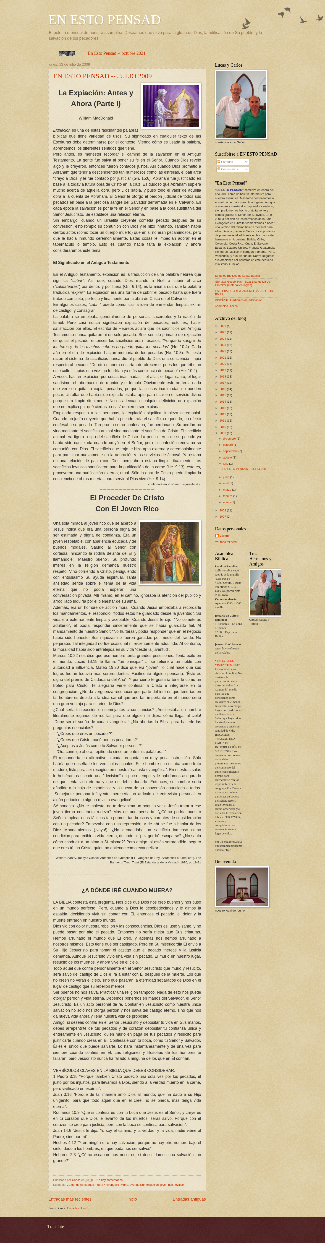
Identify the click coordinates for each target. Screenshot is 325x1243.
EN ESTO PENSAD (104, 19)
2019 (223, 370)
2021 (223, 357)
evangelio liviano (117, 1184)
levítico (179, 1184)
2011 (223, 420)
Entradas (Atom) (78, 1208)
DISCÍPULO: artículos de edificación (238, 300)
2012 (223, 414)
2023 (223, 345)
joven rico (166, 1184)
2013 (223, 408)
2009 (223, 433)
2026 (223, 326)
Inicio (132, 1199)
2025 (223, 332)
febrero (228, 496)
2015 (223, 395)
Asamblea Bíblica (226, 306)
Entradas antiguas (189, 1199)
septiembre (230, 451)
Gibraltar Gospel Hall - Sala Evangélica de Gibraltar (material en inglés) (242, 283)
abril (226, 483)
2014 (223, 401)
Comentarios (228, 169)
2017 (223, 382)
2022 (223, 351)
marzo (227, 489)
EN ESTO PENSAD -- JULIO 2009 (102, 76)
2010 (223, 427)
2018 (223, 376)
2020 (223, 363)
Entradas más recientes (70, 1199)
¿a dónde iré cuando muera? (86, 1184)
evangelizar (137, 1184)
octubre (228, 444)
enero (227, 502)
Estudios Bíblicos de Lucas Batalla (237, 275)
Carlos (224, 535)
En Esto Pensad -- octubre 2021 (117, 53)
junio (226, 477)
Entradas (225, 162)
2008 (223, 510)
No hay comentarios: (110, 1180)
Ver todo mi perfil (226, 542)
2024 (223, 338)
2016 (223, 389)
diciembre (229, 438)
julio (226, 463)
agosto (228, 457)
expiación (152, 1184)
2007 (223, 516)
